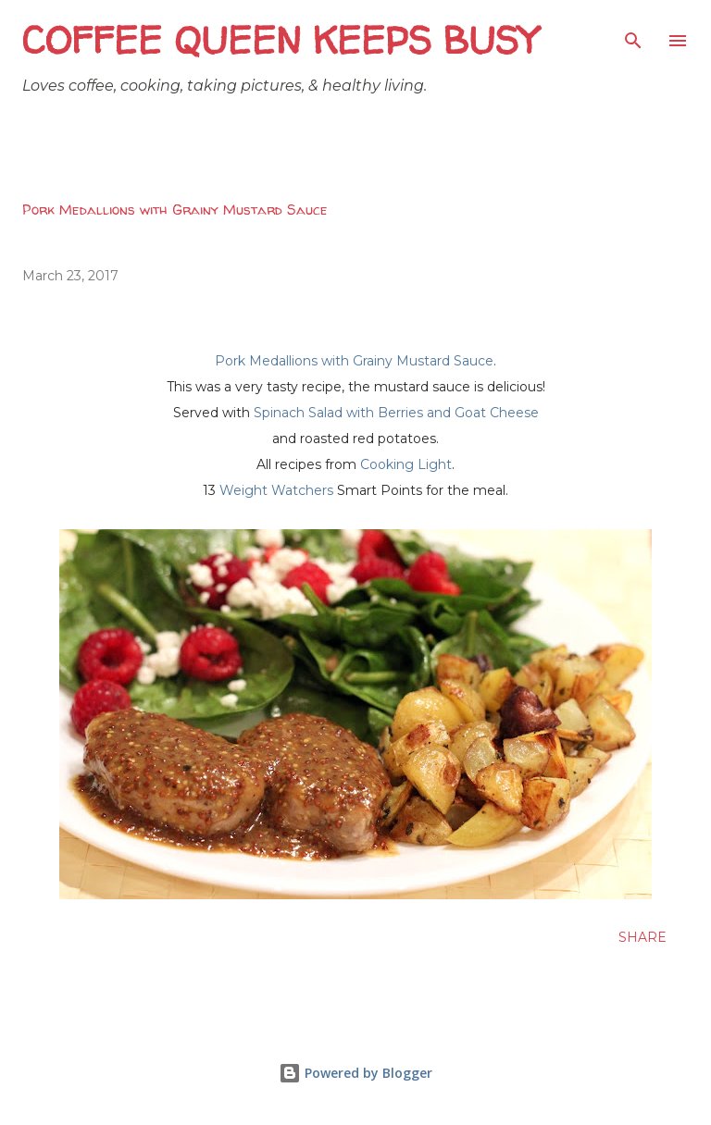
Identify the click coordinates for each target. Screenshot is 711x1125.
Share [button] (642, 937)
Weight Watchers (276, 490)
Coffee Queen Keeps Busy (280, 40)
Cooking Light (406, 464)
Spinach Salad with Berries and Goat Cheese (396, 412)
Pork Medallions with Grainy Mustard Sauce (354, 360)
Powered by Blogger (355, 1073)
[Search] (633, 33)
